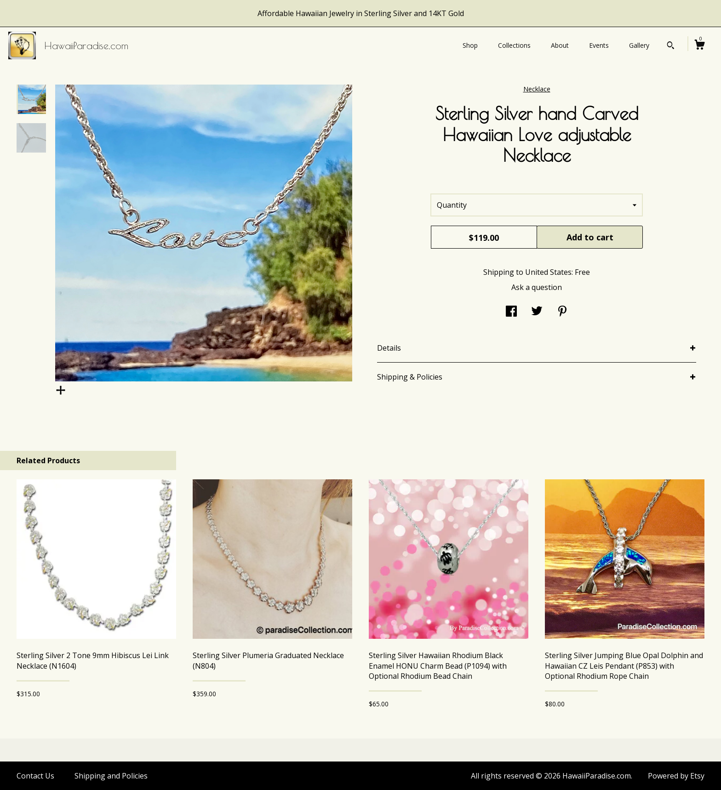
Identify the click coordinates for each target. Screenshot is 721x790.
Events (599, 45)
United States (548, 272)
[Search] (670, 46)
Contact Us (35, 776)
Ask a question (536, 287)
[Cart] (699, 46)
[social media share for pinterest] (562, 312)
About (560, 45)
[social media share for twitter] (537, 312)
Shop (470, 45)
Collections (514, 45)
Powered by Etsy (676, 776)
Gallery (639, 45)
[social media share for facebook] (511, 312)
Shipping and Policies (111, 776)
